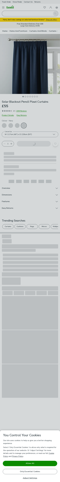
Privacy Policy (17, 456)
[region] (30, 456)
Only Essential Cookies (30, 471)
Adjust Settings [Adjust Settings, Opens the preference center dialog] (30, 478)
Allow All (30, 463)
